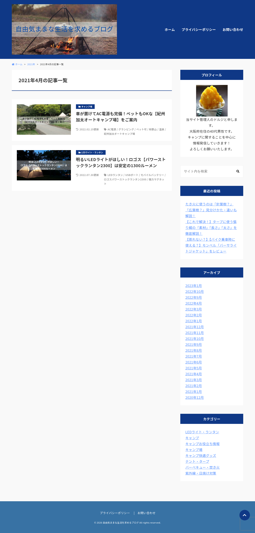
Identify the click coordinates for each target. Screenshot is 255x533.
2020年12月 (194, 397)
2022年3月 (193, 309)
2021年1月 (193, 391)
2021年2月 (193, 385)
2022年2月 (193, 314)
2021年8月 (193, 350)
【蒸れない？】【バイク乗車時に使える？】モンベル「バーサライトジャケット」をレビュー (211, 245)
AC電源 (112, 129)
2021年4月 (193, 373)
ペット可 (141, 129)
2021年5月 (193, 367)
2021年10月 (194, 338)
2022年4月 (193, 303)
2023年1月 (193, 285)
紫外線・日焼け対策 (200, 473)
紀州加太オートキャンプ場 (119, 133)
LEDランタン (115, 175)
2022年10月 (194, 291)
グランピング (126, 129)
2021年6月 (193, 362)
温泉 (161, 129)
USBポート (131, 175)
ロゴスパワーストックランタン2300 (125, 179)
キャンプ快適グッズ (200, 455)
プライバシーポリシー (199, 29)
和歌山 (153, 129)
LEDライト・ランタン (202, 431)
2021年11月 (194, 332)
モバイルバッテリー (152, 175)
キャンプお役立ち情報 (202, 443)
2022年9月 (193, 297)
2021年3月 (193, 379)
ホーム (170, 29)
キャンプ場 (193, 449)
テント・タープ (197, 461)
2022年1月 (193, 320)
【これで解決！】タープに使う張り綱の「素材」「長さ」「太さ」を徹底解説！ (211, 227)
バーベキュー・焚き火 (202, 467)
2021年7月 (193, 356)
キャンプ (192, 437)
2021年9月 (193, 344)
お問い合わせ (233, 29)
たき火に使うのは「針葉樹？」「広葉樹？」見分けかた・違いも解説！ (211, 209)
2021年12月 (194, 326)
